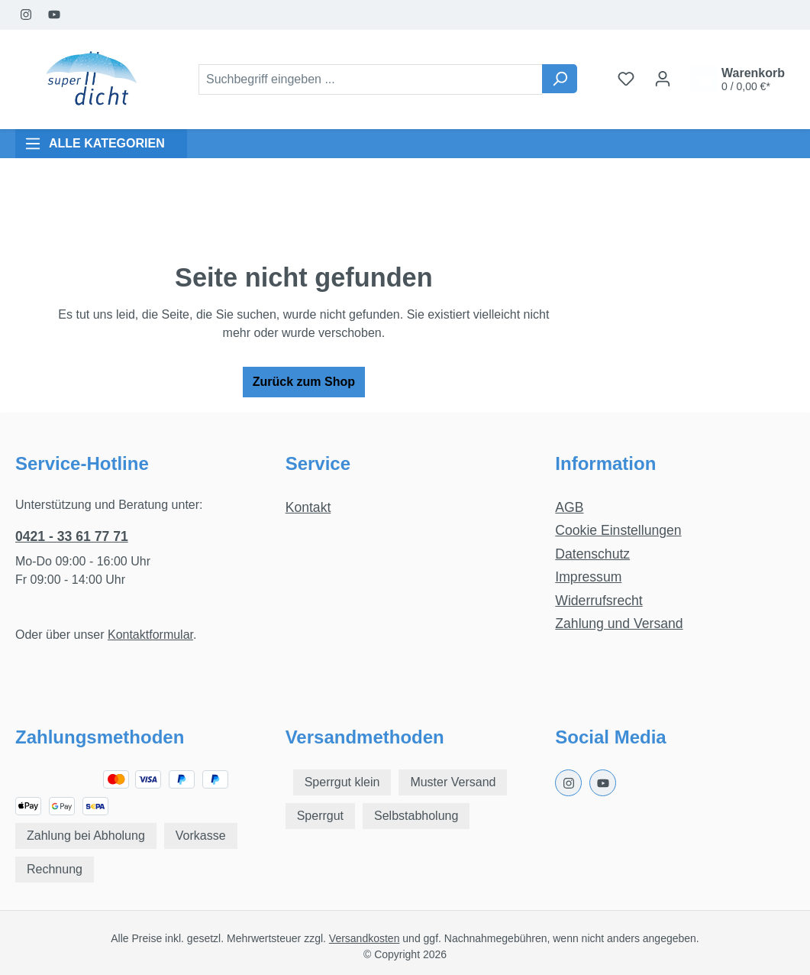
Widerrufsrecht (598, 600)
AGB (569, 507)
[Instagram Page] (26, 15)
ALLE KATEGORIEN (94, 143)
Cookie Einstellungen (618, 530)
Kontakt (308, 507)
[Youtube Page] (55, 15)
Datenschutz (592, 554)
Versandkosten (364, 938)
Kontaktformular (150, 634)
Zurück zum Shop (304, 381)
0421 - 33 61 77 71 (71, 536)
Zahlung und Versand (619, 623)
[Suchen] (559, 78)
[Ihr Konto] (662, 78)
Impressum (588, 577)
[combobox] (370, 79)
